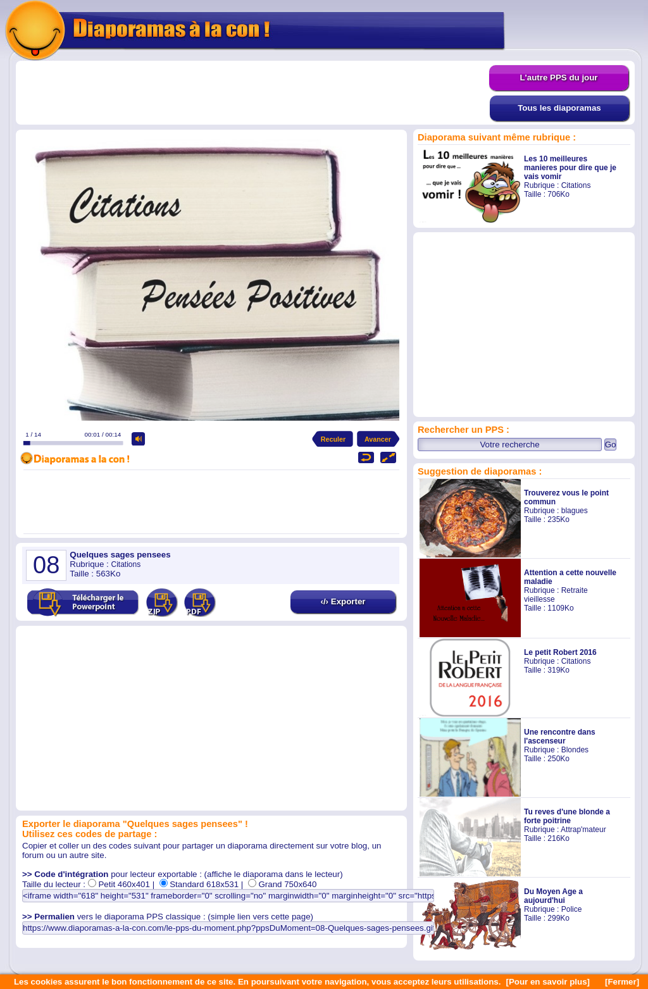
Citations (576, 185)
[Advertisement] (252, 93)
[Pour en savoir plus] (548, 981)
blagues (574, 510)
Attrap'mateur (583, 829)
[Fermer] (622, 981)
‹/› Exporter (342, 601)
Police (571, 909)
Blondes (575, 749)
